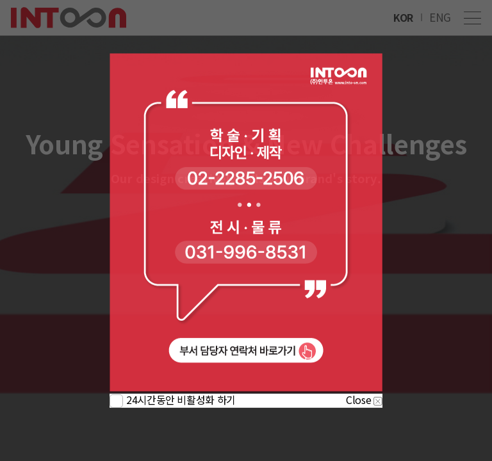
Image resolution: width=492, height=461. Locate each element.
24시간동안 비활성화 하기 (181, 399)
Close (364, 400)
